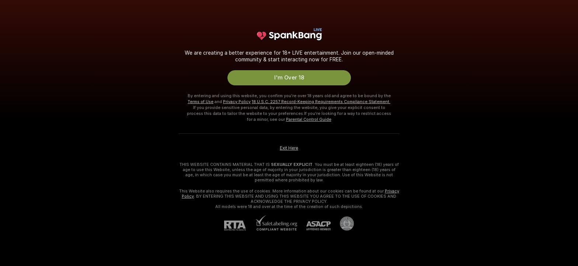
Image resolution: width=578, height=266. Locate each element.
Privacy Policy (237, 101)
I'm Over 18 (289, 77)
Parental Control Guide (308, 119)
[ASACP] (314, 226)
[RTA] (239, 226)
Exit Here (289, 148)
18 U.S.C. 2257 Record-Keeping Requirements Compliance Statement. (321, 101)
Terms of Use (200, 101)
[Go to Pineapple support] (342, 223)
